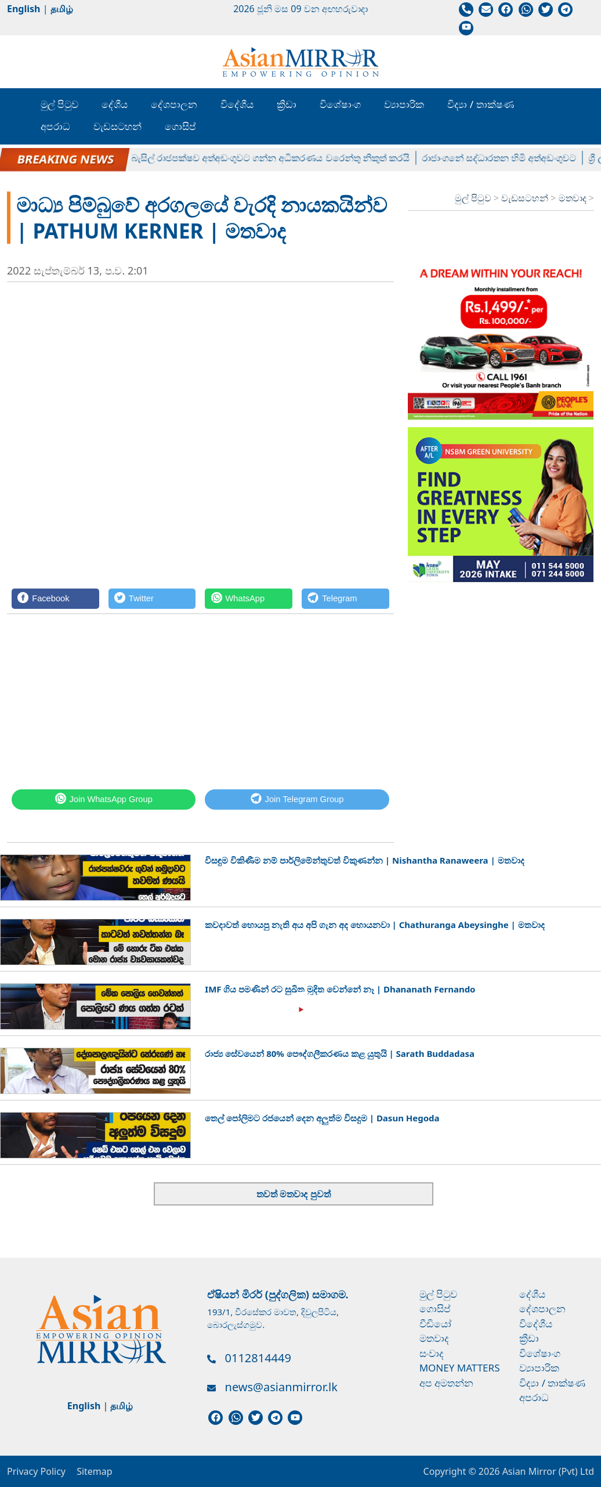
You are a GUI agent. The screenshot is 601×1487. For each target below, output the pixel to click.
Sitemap (95, 1471)
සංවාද (431, 1353)
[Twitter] (152, 599)
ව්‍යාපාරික (404, 104)
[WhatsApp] (248, 599)
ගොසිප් (180, 126)
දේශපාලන (174, 104)
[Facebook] (55, 599)
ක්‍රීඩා (286, 104)
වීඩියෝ (435, 1323)
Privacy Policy (36, 1471)
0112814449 (258, 1358)
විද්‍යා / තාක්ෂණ (480, 104)
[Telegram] (345, 599)
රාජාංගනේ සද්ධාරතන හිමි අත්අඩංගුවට (509, 157)
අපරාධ (55, 126)
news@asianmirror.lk (281, 1387)
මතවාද (574, 198)
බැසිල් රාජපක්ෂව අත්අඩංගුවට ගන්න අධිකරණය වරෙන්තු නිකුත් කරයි (281, 157)
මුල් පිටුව (59, 104)
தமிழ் (61, 8)
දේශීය (115, 104)
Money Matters (459, 1367)
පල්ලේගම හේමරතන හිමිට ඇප (65, 157)
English (23, 8)
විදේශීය (237, 104)
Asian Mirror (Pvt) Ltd (546, 1471)
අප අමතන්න (446, 1382)
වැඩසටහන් (117, 126)
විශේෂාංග (340, 104)
